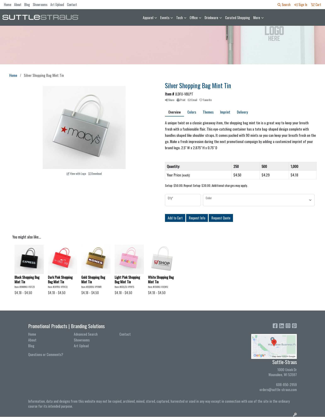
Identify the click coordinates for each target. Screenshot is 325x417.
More (256, 17)
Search (284, 4)
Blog (27, 4)
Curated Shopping (237, 17)
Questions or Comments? (45, 354)
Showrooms (40, 4)
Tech (179, 17)
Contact (72, 4)
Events (164, 17)
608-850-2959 (286, 384)
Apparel (148, 17)
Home (7, 4)
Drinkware (211, 17)
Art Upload (57, 4)
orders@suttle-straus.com (278, 389)
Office (194, 17)
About (17, 4)
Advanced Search (86, 334)
